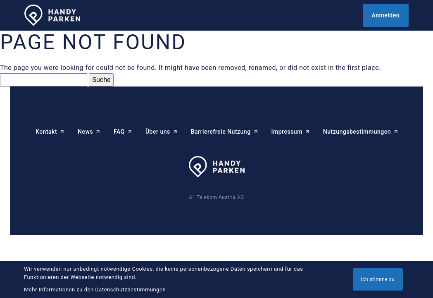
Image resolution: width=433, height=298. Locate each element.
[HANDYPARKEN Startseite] (52, 15)
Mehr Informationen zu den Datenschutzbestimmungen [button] (95, 289)
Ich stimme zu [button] (378, 279)
